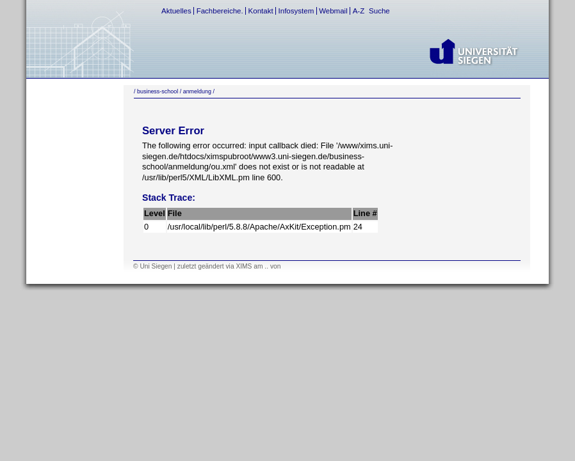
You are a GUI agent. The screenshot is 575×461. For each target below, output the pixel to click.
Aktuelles (176, 11)
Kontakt (260, 11)
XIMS (244, 266)
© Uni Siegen (152, 266)
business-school (157, 91)
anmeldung (197, 91)
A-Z (359, 11)
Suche (379, 11)
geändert (210, 266)
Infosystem (296, 11)
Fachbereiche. (220, 11)
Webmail (333, 11)
